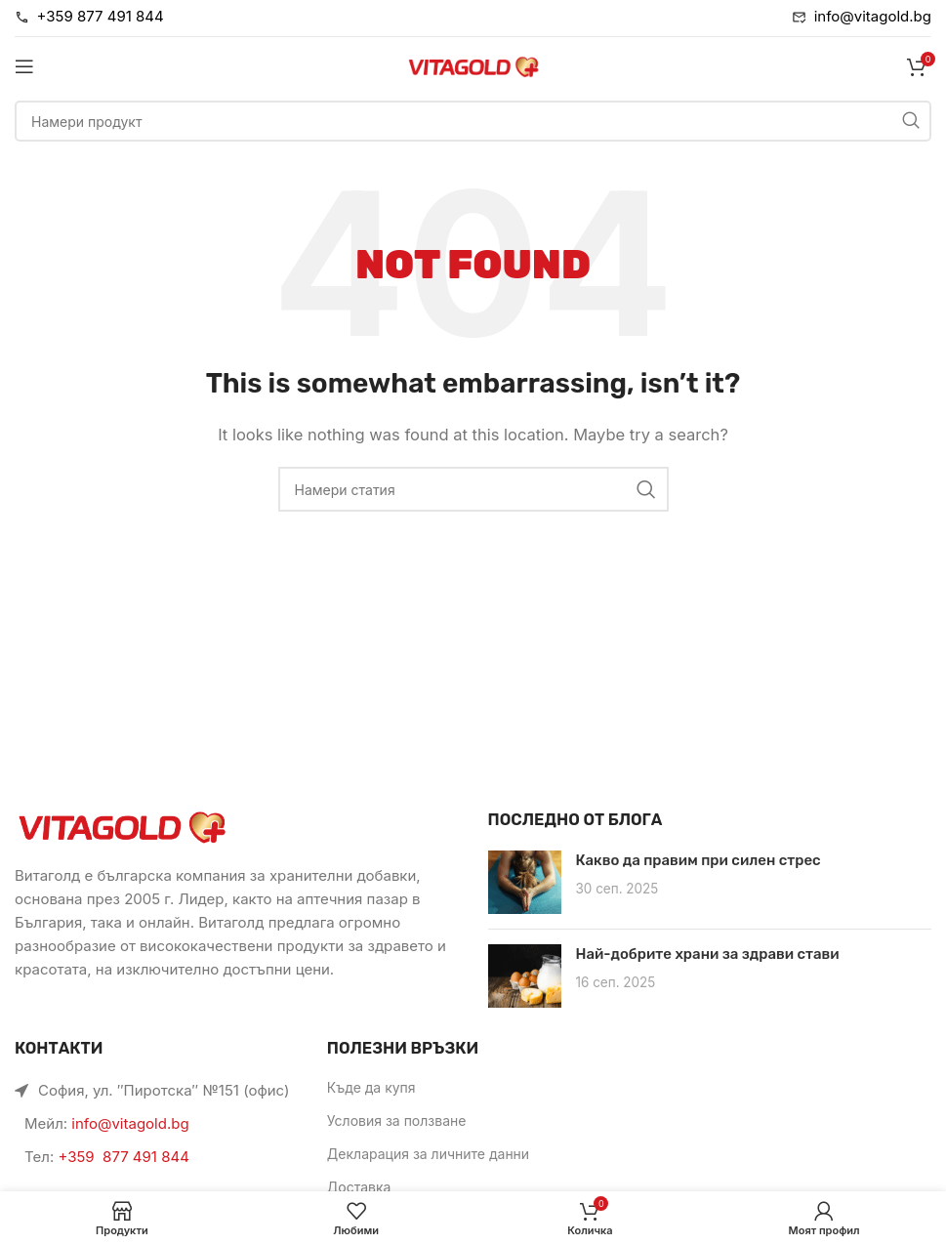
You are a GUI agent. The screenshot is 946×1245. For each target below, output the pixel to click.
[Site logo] (473, 65)
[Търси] (473, 121)
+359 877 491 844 (123, 1156)
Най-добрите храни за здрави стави (708, 954)
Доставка (359, 1187)
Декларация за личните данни (428, 1153)
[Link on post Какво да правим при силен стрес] (524, 882)
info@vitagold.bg (129, 1123)
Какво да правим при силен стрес (698, 860)
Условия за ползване (397, 1120)
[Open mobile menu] (24, 66)
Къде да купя (371, 1087)
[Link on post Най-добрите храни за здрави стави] (524, 976)
